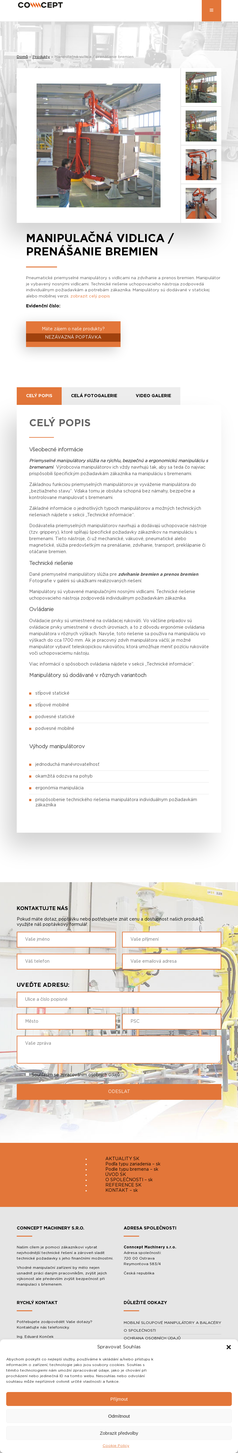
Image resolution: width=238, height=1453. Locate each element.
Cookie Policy (116, 1445)
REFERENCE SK (123, 1185)
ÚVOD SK (115, 1175)
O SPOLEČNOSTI (140, 1330)
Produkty (41, 57)
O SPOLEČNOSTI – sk (129, 1180)
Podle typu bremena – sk (131, 1169)
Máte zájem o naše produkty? (73, 334)
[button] (229, 1347)
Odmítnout (119, 1416)
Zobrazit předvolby (119, 1433)
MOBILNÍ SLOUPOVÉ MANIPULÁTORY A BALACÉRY (172, 1323)
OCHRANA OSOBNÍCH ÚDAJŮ (152, 1338)
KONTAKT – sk (121, 1190)
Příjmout (119, 1399)
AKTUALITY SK (122, 1159)
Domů (22, 57)
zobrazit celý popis (90, 296)
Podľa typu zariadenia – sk (133, 1164)
